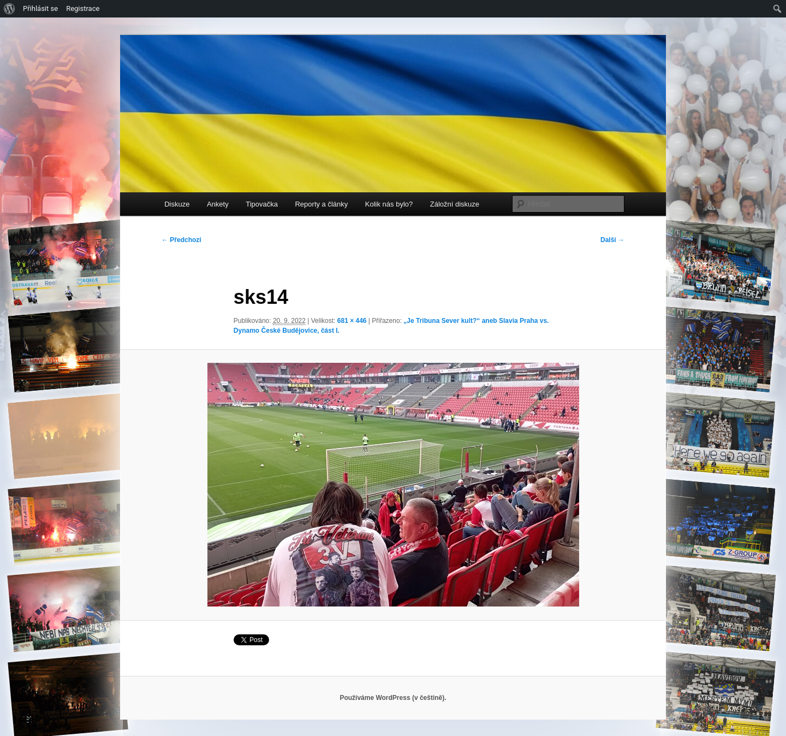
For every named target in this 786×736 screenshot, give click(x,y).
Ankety (218, 204)
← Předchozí (181, 240)
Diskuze (176, 204)
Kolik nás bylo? (389, 204)
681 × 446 (352, 321)
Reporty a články (321, 204)
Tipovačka (262, 204)
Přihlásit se (40, 8)
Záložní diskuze (454, 204)
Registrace (82, 8)
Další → (612, 240)
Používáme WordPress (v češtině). (393, 698)
